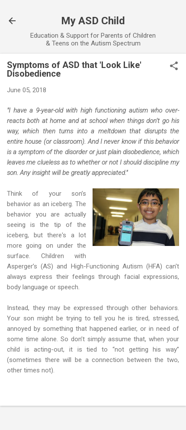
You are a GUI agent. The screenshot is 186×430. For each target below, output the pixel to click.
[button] (174, 67)
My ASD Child (93, 21)
